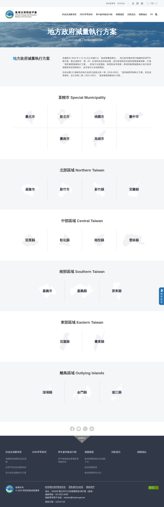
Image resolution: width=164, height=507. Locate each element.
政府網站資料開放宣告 (55, 487)
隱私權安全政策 (76, 487)
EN (151, 14)
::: (102, 3)
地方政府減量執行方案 (93, 40)
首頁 (63, 40)
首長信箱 (120, 3)
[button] (156, 14)
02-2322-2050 (61, 494)
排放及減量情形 (74, 40)
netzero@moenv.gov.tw (74, 497)
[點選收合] (82, 439)
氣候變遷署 (109, 3)
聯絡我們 (90, 487)
